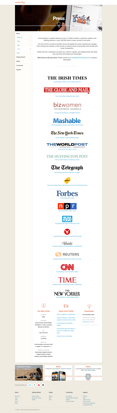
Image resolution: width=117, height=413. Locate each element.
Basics (51, 396)
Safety (18, 61)
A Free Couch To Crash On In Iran (67, 149)
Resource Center (36, 398)
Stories (68, 399)
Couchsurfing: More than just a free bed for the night (67, 236)
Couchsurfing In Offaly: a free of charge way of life (67, 81)
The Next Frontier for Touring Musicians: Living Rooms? (67, 246)
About (18, 33)
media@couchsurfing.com (80, 58)
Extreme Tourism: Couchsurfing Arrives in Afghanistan (67, 284)
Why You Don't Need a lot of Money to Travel (67, 159)
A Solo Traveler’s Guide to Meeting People (67, 137)
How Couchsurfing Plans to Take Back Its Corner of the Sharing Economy (67, 185)
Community (19, 65)
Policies (85, 396)
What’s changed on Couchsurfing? (66, 314)
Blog (18, 53)
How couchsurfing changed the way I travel (67, 96)
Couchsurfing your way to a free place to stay (67, 223)
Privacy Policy (87, 401)
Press (18, 49)
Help (84, 398)
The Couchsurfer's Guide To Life (67, 210)
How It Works (35, 396)
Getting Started (20, 57)
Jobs (18, 45)
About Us (19, 37)
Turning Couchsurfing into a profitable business (67, 112)
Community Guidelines (89, 403)
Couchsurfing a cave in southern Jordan (67, 271)
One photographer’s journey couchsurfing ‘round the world (67, 125)
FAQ (50, 399)
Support (18, 69)
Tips (50, 398)
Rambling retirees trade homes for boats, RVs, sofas (67, 259)
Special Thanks (70, 401)
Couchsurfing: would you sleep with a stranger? (67, 172)
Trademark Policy (87, 405)
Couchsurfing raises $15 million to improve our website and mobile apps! (66, 330)
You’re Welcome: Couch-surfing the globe (67, 297)
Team (18, 41)
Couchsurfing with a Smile (67, 198)
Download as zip (86, 321)
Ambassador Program (72, 398)
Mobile (34, 399)
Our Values (69, 396)
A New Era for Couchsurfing (64, 336)
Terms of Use (86, 399)
